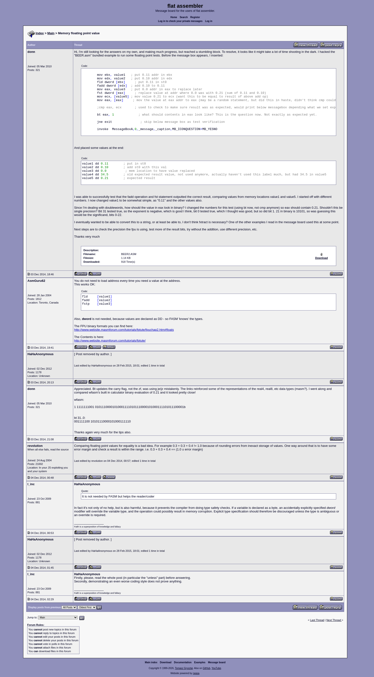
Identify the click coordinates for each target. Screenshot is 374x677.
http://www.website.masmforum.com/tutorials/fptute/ (110, 340)
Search (184, 17)
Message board (217, 662)
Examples (199, 662)
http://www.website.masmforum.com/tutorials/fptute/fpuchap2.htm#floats (124, 330)
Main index (151, 662)
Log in (208, 21)
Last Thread (317, 620)
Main (51, 33)
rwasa (196, 673)
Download (165, 662)
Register (195, 17)
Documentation (183, 662)
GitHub (206, 668)
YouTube (216, 668)
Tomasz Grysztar (184, 668)
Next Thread (333, 620)
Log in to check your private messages (180, 21)
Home (174, 17)
